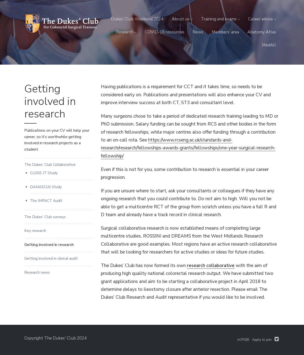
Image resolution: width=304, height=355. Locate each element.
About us (180, 19)
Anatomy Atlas (261, 32)
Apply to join (262, 339)
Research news (37, 272)
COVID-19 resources (164, 32)
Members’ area (225, 32)
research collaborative (211, 265)
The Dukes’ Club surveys (45, 216)
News (198, 32)
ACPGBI (243, 339)
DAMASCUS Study (46, 187)
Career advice (260, 19)
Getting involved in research (49, 244)
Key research (35, 230)
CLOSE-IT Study (44, 172)
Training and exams (219, 19)
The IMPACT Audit (46, 200)
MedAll (269, 45)
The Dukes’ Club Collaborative (50, 164)
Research (124, 32)
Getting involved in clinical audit (51, 258)
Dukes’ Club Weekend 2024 (137, 19)
